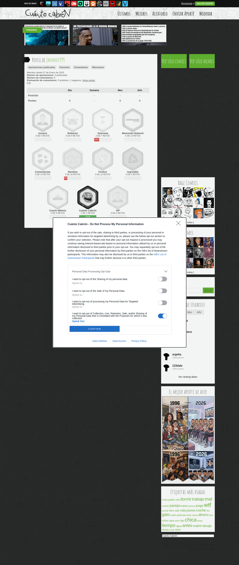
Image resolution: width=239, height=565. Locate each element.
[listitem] (119, 271)
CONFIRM (94, 329)
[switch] (162, 279)
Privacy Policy (138, 341)
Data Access (119, 341)
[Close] (179, 224)
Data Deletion (100, 341)
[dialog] (119, 282)
